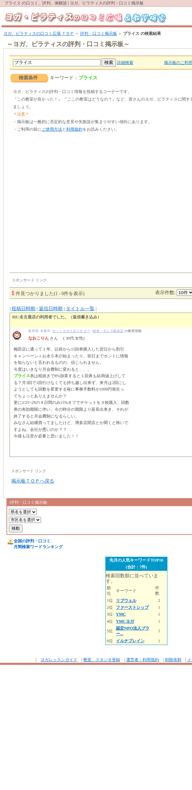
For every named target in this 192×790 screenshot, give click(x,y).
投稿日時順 (23, 308)
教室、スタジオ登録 (101, 659)
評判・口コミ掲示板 (98, 33)
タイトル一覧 (80, 308)
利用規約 (74, 129)
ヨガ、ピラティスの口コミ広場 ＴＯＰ (38, 33)
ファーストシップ (132, 607)
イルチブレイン (130, 640)
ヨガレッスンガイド (59, 659)
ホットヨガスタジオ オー (71, 331)
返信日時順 (51, 308)
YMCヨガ (125, 621)
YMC (121, 614)
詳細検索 (125, 62)
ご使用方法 (52, 129)
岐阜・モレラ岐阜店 (108, 331)
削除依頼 (173, 659)
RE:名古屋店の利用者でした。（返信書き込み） (56, 317)
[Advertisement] (64, 205)
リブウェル (126, 600)
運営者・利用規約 (142, 659)
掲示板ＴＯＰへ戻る (32, 481)
